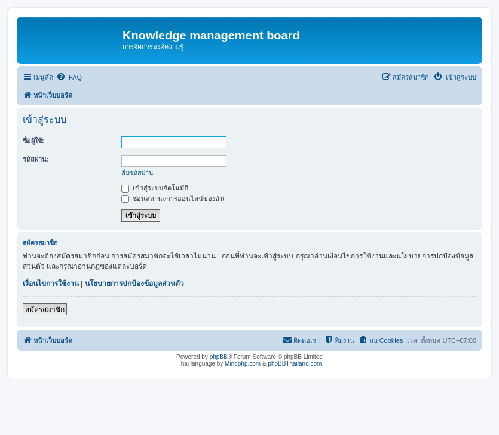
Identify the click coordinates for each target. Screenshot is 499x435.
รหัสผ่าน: (36, 159)
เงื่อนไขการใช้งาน (51, 283)
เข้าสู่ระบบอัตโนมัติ (154, 187)
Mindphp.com (243, 363)
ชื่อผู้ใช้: (33, 140)
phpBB (219, 357)
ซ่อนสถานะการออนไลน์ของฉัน (173, 198)
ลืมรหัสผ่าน (137, 173)
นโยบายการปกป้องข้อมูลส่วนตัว (134, 283)
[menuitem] (69, 77)
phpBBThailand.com (295, 363)
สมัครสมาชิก (45, 309)
